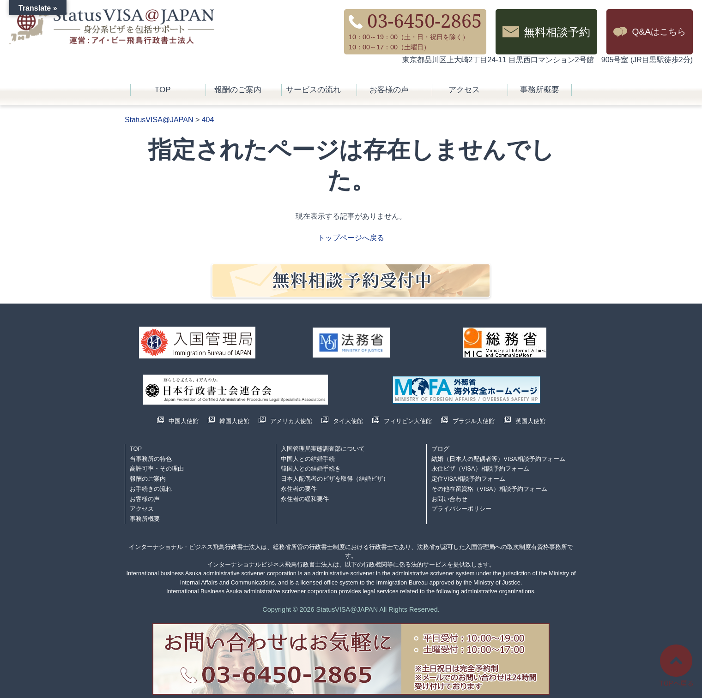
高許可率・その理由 (157, 468)
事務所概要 (539, 89)
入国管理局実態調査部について (323, 448)
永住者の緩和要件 (305, 498)
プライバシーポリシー (461, 508)
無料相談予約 (557, 31)
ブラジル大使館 (474, 421)
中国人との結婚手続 (308, 458)
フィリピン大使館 (408, 421)
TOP (163, 89)
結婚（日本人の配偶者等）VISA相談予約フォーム (498, 458)
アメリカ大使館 (291, 421)
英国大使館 (530, 421)
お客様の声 (389, 89)
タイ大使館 (348, 421)
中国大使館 (184, 421)
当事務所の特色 (151, 458)
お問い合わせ (449, 498)
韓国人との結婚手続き (311, 468)
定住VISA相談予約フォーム (468, 478)
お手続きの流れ (151, 488)
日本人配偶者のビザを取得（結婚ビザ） (335, 478)
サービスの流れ (313, 89)
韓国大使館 (234, 421)
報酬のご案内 (237, 89)
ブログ (440, 448)
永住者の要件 (299, 488)
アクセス (464, 89)
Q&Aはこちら (659, 31)
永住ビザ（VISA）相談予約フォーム (480, 468)
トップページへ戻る (351, 238)
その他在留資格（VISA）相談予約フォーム (489, 488)
